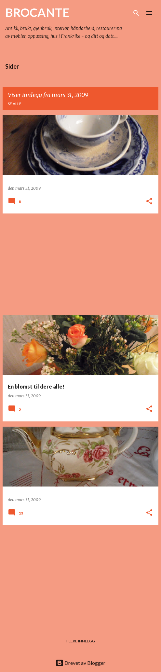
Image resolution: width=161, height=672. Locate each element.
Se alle (14, 103)
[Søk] (136, 13)
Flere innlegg (80, 640)
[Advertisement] (80, 264)
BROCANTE (37, 12)
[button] (149, 201)
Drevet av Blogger (80, 663)
